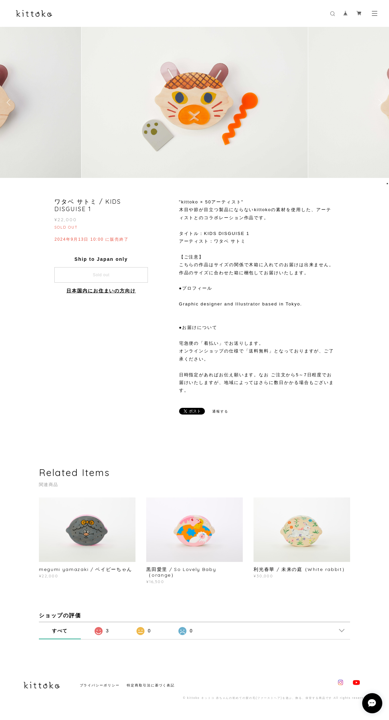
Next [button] (379, 102)
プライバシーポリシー (100, 685)
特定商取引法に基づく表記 (151, 685)
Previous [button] (10, 102)
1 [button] (387, 183)
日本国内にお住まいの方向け (101, 290)
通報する (220, 411)
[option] (194, 102)
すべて (60, 630)
